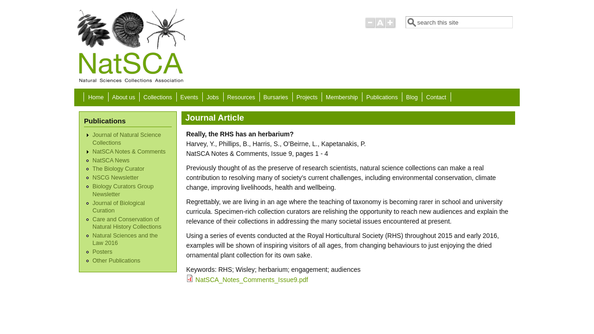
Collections (157, 97)
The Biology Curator (118, 169)
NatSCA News (110, 160)
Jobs (213, 97)
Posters (102, 252)
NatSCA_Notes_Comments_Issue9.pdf (251, 279)
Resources (241, 97)
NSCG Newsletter (115, 177)
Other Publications (116, 260)
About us (123, 97)
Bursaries (276, 97)
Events (190, 97)
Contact (436, 97)
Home (96, 97)
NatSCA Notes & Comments (128, 151)
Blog (412, 97)
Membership (342, 97)
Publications (382, 97)
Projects (307, 97)
